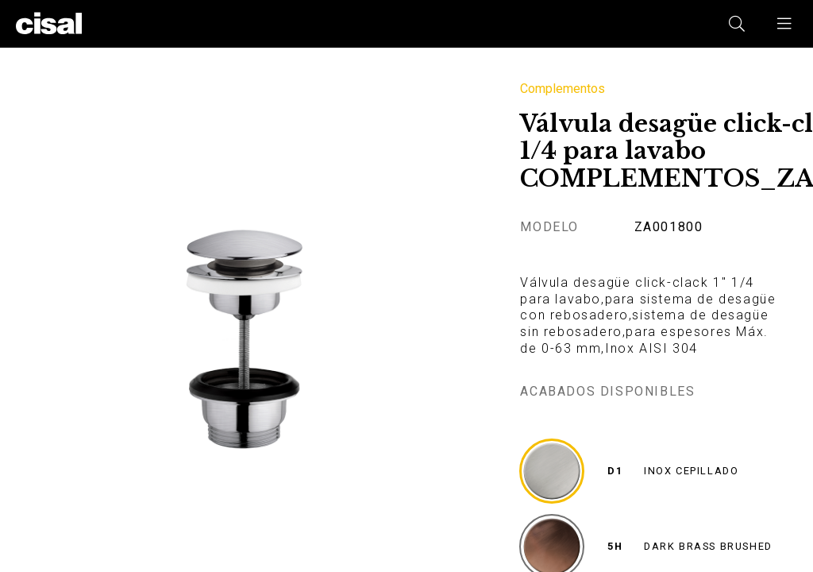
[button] (785, 24)
